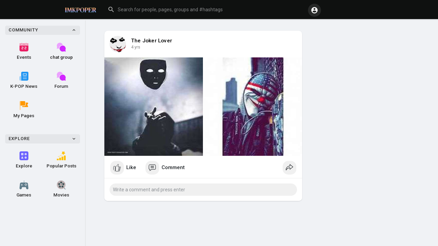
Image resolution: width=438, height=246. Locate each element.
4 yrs (135, 47)
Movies (61, 188)
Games (23, 188)
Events (24, 51)
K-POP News (23, 80)
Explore (24, 159)
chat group (61, 51)
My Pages (23, 109)
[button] (205, 9)
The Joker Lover (151, 41)
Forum (61, 80)
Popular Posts (61, 159)
